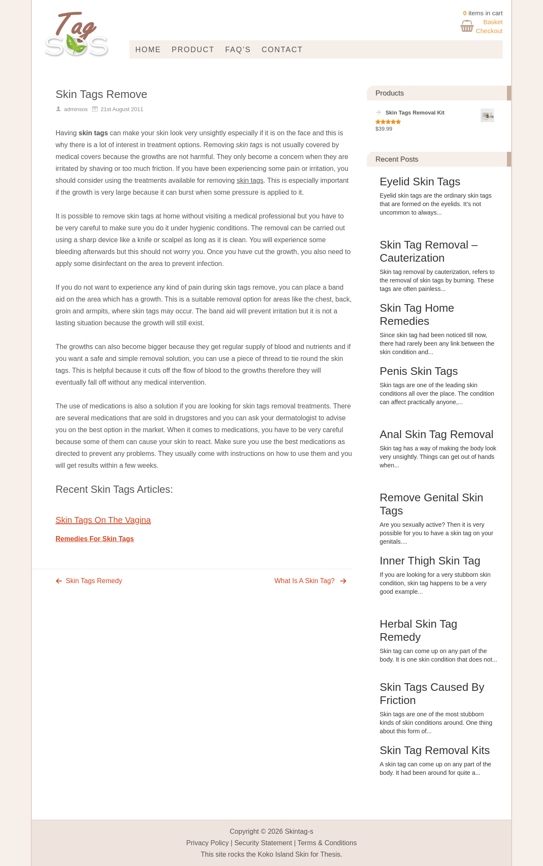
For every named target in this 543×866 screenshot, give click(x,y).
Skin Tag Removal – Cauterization (429, 251)
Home (148, 49)
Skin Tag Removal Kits (435, 750)
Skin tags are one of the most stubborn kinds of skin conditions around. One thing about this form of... (436, 723)
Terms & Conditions (327, 842)
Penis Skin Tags (419, 371)
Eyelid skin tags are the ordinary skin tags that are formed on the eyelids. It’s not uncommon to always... (436, 204)
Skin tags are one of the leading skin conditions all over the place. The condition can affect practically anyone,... (437, 393)
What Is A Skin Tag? (304, 580)
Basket (493, 21)
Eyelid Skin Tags (420, 181)
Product (193, 49)
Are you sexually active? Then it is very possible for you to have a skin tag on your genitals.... (436, 533)
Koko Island (275, 854)
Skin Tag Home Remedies (417, 314)
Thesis (330, 854)
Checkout (489, 30)
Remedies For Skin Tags (95, 538)
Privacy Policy (207, 842)
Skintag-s (299, 831)
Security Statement (263, 842)
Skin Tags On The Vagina (103, 520)
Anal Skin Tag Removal (436, 434)
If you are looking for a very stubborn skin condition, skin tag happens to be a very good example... (435, 583)
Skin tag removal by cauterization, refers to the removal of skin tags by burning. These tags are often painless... (437, 280)
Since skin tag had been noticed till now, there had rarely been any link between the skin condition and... (437, 343)
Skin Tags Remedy (94, 580)
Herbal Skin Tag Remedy (418, 630)
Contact (282, 49)
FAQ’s (238, 49)
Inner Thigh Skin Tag (430, 560)
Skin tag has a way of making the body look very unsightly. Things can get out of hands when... (438, 457)
